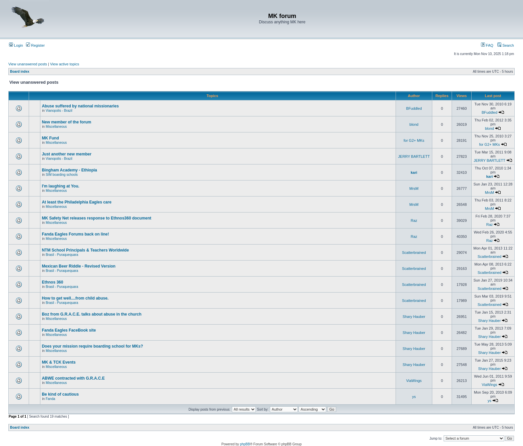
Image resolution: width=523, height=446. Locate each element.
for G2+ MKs (414, 140)
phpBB (245, 444)
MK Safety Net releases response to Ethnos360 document (96, 218)
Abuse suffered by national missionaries (80, 106)
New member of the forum (66, 122)
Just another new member (66, 154)
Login (16, 45)
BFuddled (414, 108)
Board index (19, 71)
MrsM (414, 188)
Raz (414, 220)
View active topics (64, 64)
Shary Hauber (414, 317)
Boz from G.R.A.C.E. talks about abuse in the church (91, 314)
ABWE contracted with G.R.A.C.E (73, 378)
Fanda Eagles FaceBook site (69, 330)
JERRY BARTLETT (414, 156)
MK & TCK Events (58, 362)
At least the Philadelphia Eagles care (76, 202)
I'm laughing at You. (60, 186)
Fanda (50, 399)
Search (505, 45)
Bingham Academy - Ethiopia (69, 170)
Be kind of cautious (60, 394)
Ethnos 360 (52, 282)
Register (35, 45)
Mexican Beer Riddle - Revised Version (78, 266)
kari (414, 172)
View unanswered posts (27, 64)
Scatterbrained (414, 253)
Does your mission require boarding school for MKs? (92, 346)
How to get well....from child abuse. (75, 298)
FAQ (487, 45)
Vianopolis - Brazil (59, 110)
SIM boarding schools (62, 174)
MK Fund (50, 138)
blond (414, 124)
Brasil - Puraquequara (62, 255)
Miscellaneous (56, 126)
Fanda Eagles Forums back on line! (75, 234)
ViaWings (414, 381)
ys (414, 397)
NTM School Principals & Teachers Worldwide (85, 250)
